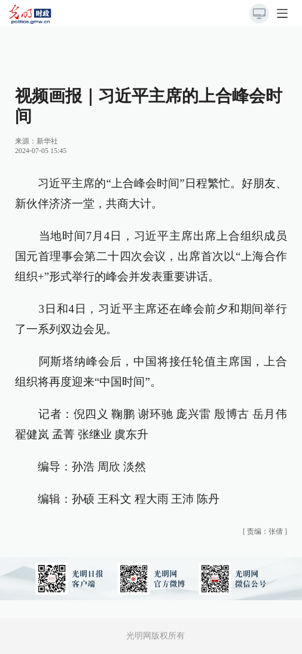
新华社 (47, 141)
